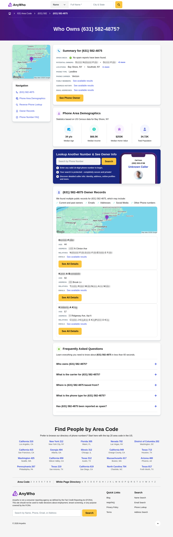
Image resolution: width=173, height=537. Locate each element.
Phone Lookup (140, 507)
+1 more (105, 67)
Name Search (140, 498)
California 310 (26, 441)
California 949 (117, 450)
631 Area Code (24, 13)
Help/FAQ (111, 502)
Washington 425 (26, 458)
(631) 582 (42, 13)
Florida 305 (86, 441)
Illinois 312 (86, 450)
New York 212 (56, 441)
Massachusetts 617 (117, 458)
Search (109, 161)
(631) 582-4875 (26, 92)
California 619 (86, 466)
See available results (83, 81)
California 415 (26, 450)
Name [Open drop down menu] (59, 4)
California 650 (56, 458)
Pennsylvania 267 (26, 466)
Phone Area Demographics (32, 98)
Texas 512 (86, 458)
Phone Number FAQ (29, 117)
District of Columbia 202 (146, 441)
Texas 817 (147, 466)
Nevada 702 (117, 441)
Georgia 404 (56, 450)
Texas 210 (56, 466)
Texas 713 (147, 450)
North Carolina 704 (116, 466)
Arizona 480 (147, 458)
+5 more (121, 62)
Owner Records (26, 111)
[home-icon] (9, 13)
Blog (108, 498)
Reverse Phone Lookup (30, 104)
